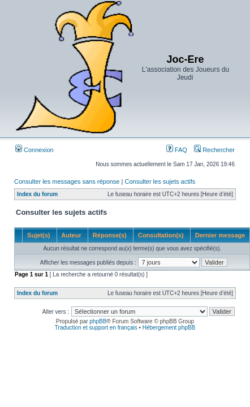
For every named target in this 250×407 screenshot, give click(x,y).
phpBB (97, 321)
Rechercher (214, 149)
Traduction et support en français (96, 327)
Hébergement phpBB (169, 327)
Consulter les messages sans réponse (66, 181)
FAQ (176, 149)
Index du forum (37, 194)
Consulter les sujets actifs (159, 181)
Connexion (34, 149)
